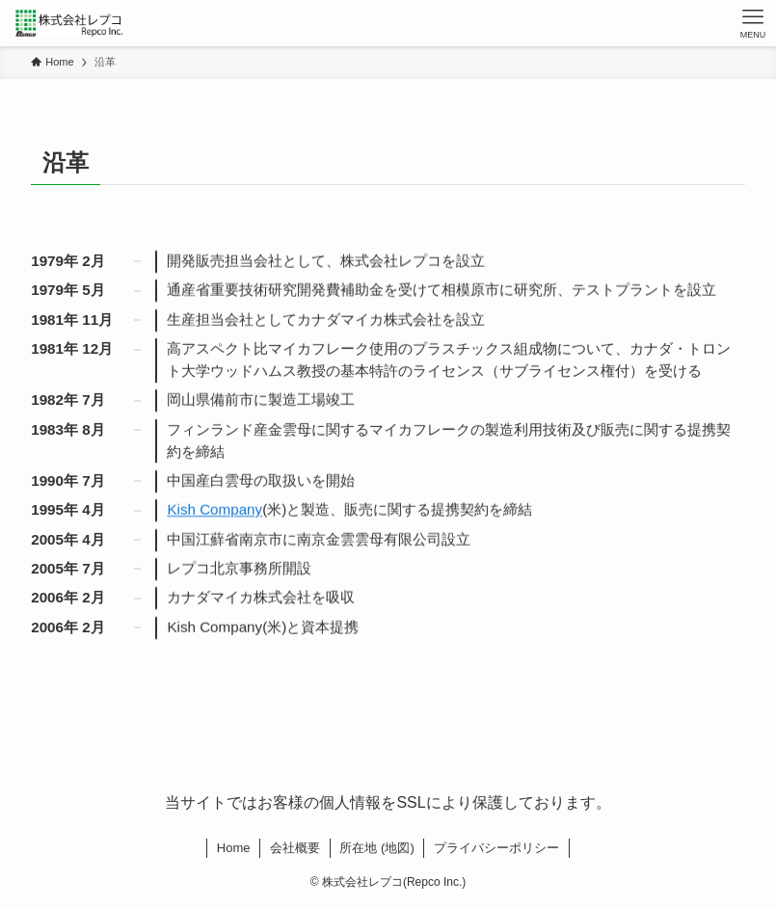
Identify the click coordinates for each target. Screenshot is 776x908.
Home (234, 848)
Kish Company (214, 510)
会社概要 (295, 848)
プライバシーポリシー (496, 848)
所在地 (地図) (376, 848)
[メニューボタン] (753, 23)
